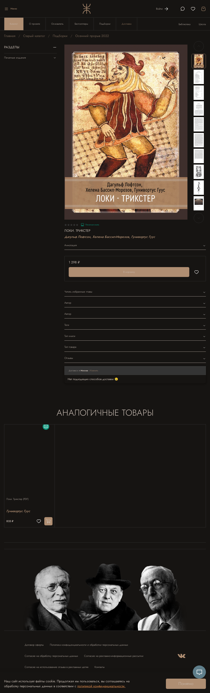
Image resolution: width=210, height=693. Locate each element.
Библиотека (185, 24)
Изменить (94, 370)
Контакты (100, 665)
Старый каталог (34, 35)
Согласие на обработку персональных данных (51, 654)
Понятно (185, 684)
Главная (9, 35)
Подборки (104, 24)
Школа (202, 24)
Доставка (126, 24)
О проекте (34, 24)
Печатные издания (30, 58)
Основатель (57, 24)
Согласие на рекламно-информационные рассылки (113, 654)
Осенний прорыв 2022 (92, 35)
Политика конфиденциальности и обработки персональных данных (89, 643)
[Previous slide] (199, 46)
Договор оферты (34, 643)
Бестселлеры (81, 24)
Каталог (14, 24)
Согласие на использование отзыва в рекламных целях (56, 665)
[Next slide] (199, 218)
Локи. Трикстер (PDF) (19, 495)
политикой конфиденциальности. (101, 686)
